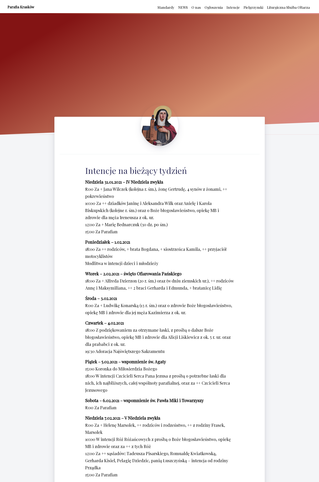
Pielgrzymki (253, 7)
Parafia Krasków (21, 7)
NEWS (183, 7)
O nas (196, 7)
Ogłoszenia (214, 7)
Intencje (233, 7)
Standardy (166, 7)
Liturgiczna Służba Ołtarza (288, 7)
